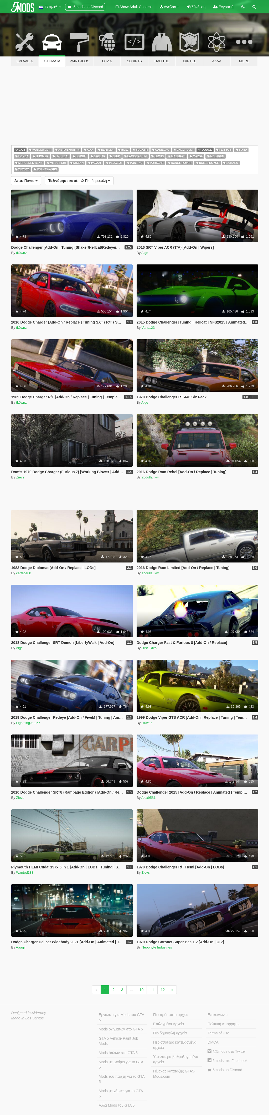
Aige (144, 253)
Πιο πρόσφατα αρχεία (170, 1015)
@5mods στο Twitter (227, 1051)
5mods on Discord (225, 1070)
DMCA (213, 1042)
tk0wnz (21, 253)
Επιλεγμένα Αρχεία (168, 1024)
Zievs (20, 477)
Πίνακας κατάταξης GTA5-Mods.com (174, 1073)
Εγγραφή (223, 7)
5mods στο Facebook (227, 1060)
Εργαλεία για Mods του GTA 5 (121, 1017)
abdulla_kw (150, 477)
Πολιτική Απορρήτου (224, 1024)
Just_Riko (149, 648)
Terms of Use (218, 1033)
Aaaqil (20, 947)
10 (141, 990)
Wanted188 (24, 872)
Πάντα (26, 181)
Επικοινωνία (217, 1015)
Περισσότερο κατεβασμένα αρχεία (174, 1045)
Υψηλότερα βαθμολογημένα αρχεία (175, 1059)
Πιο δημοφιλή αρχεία (170, 1033)
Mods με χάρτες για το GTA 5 (121, 1093)
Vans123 (148, 328)
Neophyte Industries (157, 947)
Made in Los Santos (27, 1018)
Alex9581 (148, 798)
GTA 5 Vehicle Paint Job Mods (118, 1041)
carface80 (23, 573)
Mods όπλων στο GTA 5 (118, 1053)
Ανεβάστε (169, 7)
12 (163, 990)
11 (152, 990)
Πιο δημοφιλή (79, 181)
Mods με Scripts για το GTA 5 (121, 1064)
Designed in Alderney (28, 1013)
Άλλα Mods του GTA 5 (117, 1105)
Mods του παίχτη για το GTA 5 (122, 1079)
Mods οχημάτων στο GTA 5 (121, 1029)
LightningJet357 (28, 723)
